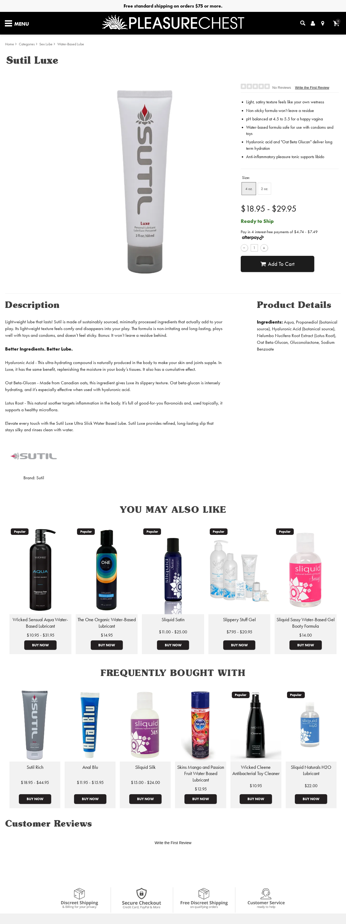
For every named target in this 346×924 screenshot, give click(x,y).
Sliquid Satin (173, 620)
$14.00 (305, 635)
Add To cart (277, 264)
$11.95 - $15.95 (90, 782)
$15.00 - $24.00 (145, 782)
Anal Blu (90, 767)
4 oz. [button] (249, 188)
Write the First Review (312, 88)
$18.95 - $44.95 (35, 782)
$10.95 (256, 785)
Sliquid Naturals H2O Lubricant (311, 770)
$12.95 (201, 788)
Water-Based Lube (70, 44)
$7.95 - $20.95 (239, 631)
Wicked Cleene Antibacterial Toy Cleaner (255, 770)
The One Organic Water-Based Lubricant (107, 623)
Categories (27, 44)
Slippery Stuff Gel (239, 620)
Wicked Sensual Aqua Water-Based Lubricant (40, 623)
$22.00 (311, 785)
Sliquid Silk (145, 767)
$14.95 (107, 635)
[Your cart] (336, 23)
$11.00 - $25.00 (173, 631)
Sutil (40, 477)
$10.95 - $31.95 (40, 635)
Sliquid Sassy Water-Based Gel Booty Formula (306, 623)
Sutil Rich (35, 767)
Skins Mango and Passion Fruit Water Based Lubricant (200, 773)
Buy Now (40, 645)
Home (9, 44)
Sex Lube (46, 44)
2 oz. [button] (264, 188)
